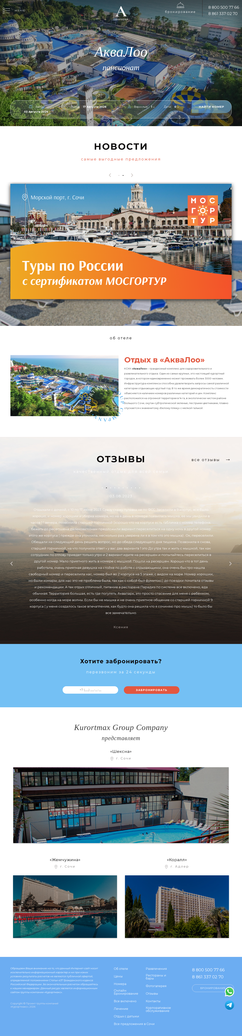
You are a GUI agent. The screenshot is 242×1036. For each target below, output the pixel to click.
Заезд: (39, 106)
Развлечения (156, 969)
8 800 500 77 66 (223, 7)
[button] (102, 487)
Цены (118, 976)
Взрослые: (141, 106)
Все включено (125, 1001)
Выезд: (75, 106)
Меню (20, 10)
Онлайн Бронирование (126, 992)
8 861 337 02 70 (223, 13)
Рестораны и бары (156, 977)
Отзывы (152, 993)
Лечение (121, 1009)
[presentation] (110, 175)
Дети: (167, 106)
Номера (120, 984)
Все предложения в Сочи (134, 1024)
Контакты (153, 1001)
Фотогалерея (156, 986)
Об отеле (121, 969)
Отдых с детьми (126, 1016)
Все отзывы (206, 459)
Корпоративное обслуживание (158, 1009)
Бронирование (180, 12)
